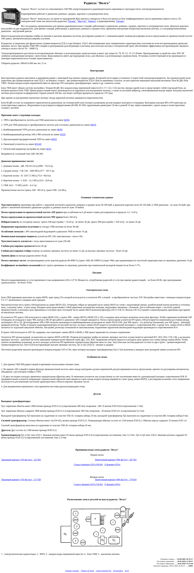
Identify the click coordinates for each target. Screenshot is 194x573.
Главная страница (72, 571)
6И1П (93, 125)
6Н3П (66, 120)
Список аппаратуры (103, 571)
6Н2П (54, 139)
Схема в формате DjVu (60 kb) (88, 464)
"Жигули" (81, 21)
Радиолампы (118, 571)
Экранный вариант (21, 459)
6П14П (38, 144)
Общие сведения (87, 571)
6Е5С (48, 149)
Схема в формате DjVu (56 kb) (88, 484)
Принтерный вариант (116, 459)
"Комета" (92, 21)
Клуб (127, 571)
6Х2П (62, 134)
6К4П (59, 129)
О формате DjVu (112, 464)
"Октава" (71, 21)
